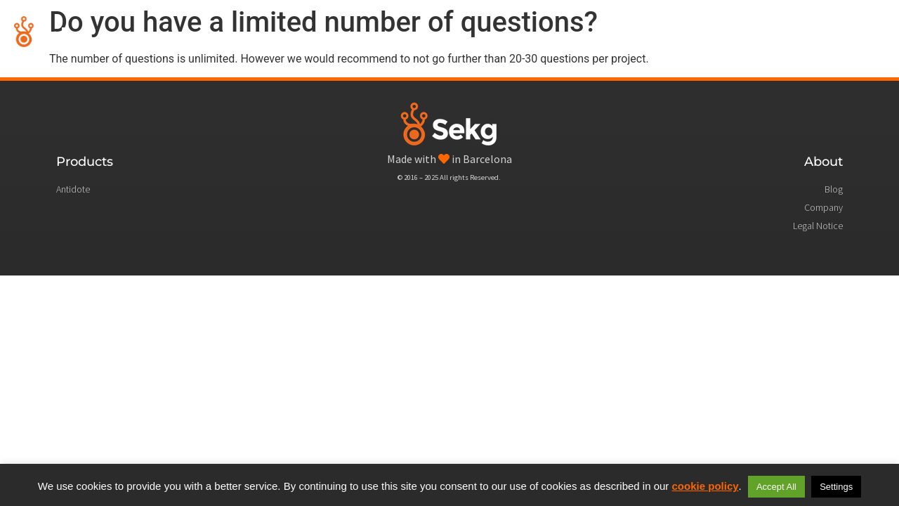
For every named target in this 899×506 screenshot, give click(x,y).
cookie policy (705, 486)
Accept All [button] (776, 486)
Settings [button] (836, 486)
